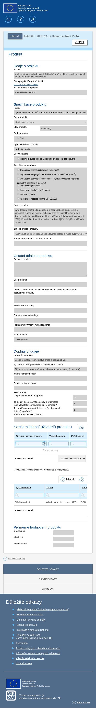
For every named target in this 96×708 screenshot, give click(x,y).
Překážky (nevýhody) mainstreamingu (32, 325)
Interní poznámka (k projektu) (28, 414)
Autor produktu (21, 117)
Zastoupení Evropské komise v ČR (34, 638)
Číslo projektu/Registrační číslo (29, 81)
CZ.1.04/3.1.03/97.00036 (26, 84)
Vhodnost (18, 537)
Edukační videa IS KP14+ (30, 614)
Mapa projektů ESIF (27, 624)
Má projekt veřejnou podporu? (28, 395)
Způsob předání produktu (26, 229)
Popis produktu (21, 205)
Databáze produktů (60, 36)
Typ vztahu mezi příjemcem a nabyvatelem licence (38, 364)
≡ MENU (15, 36)
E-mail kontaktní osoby (25, 383)
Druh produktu (21, 133)
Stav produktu (20, 127)
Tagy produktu (21, 334)
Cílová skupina (21, 153)
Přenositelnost (21, 543)
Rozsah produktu (22, 259)
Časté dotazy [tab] (48, 579)
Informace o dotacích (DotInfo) (33, 630)
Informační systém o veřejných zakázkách (38, 653)
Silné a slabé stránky (24, 305)
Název (17, 69)
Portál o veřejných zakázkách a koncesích (38, 648)
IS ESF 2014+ (43, 36)
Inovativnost (19, 531)
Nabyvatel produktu (23, 355)
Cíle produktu (20, 280)
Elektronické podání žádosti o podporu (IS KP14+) (43, 609)
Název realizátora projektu (26, 87)
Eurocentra (22, 643)
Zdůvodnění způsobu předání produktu (32, 238)
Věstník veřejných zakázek (30, 658)
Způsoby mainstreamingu (26, 315)
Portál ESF (29, 36)
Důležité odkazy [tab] (48, 569)
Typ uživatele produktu (25, 165)
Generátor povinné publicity (31, 619)
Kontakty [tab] (48, 589)
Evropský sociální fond (28, 635)
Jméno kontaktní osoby (25, 373)
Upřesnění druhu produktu (26, 144)
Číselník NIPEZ (24, 663)
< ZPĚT (80, 42)
